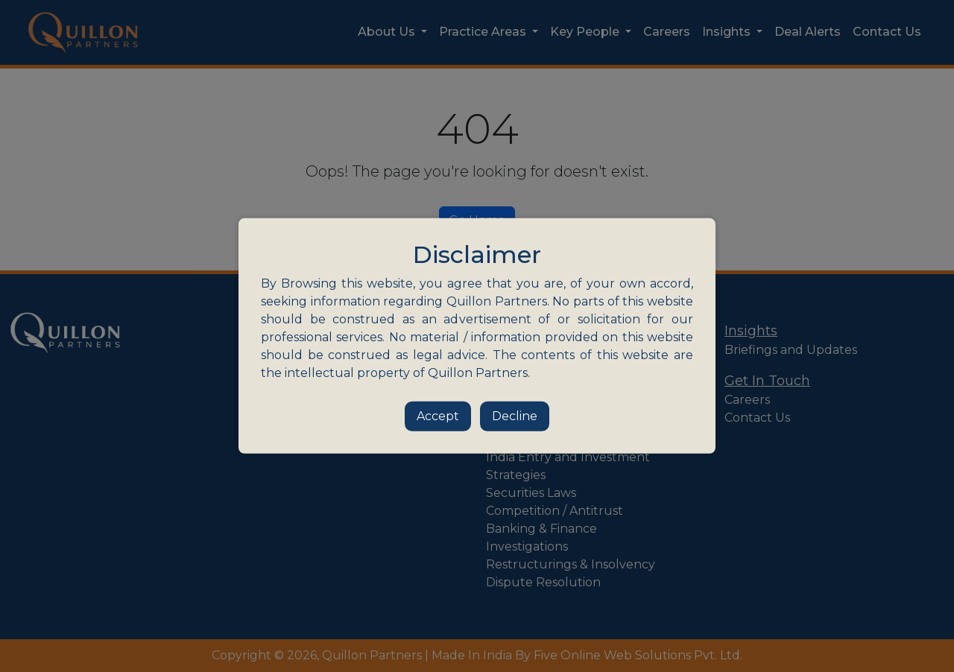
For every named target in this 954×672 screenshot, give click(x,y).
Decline (514, 416)
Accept (438, 416)
